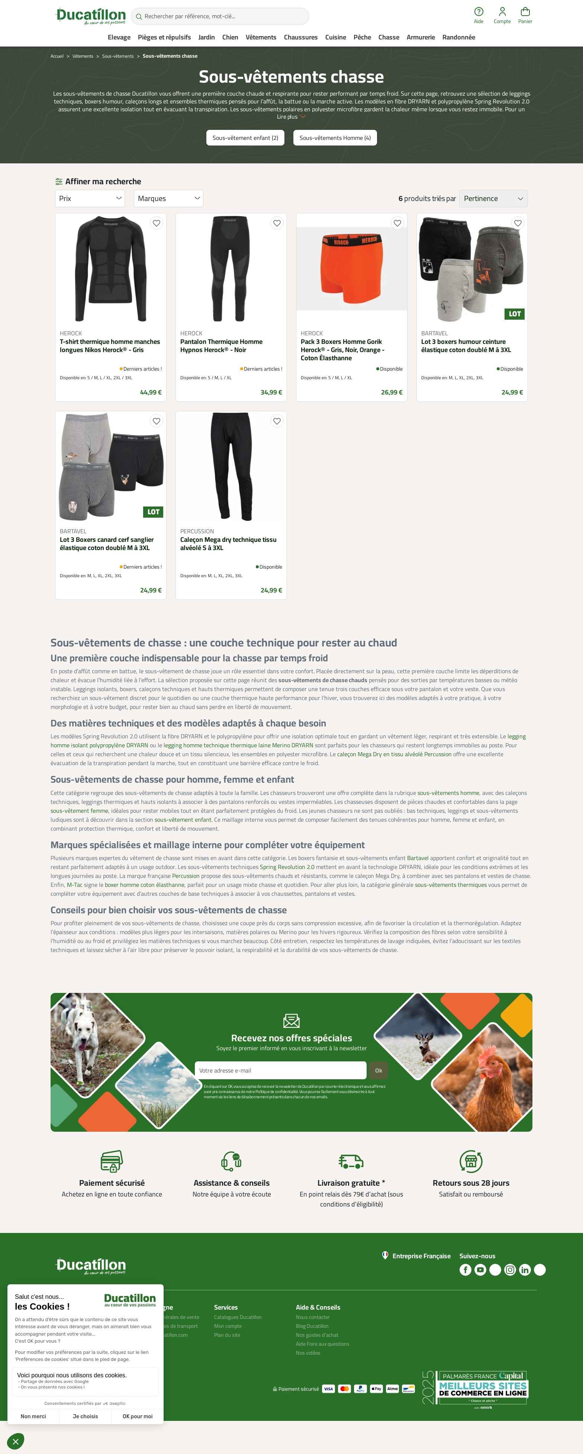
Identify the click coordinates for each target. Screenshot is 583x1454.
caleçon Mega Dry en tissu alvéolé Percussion (394, 778)
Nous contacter (315, 1340)
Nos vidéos (309, 1376)
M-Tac (75, 908)
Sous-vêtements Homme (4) (335, 161)
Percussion (186, 899)
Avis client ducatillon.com (164, 1376)
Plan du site (229, 1358)
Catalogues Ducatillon (241, 1340)
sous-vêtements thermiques (451, 908)
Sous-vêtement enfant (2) (245, 161)
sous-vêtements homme (448, 816)
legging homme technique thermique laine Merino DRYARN (238, 769)
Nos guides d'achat (319, 1358)
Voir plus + (76, 1132)
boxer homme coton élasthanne (144, 908)
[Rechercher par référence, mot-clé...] (220, 16)
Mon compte (229, 1349)
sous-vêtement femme (79, 834)
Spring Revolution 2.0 (287, 890)
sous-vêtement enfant (183, 843)
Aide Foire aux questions (327, 1367)
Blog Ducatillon (315, 1349)
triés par (444, 222)
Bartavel (418, 881)
